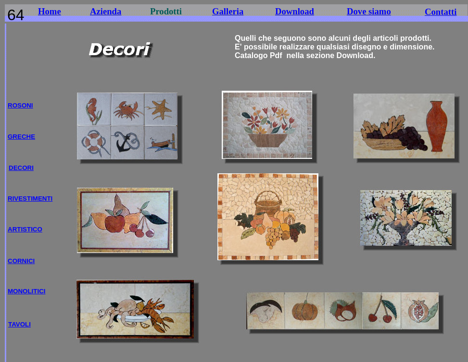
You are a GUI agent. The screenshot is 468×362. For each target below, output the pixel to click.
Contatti (440, 12)
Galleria (227, 11)
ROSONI (20, 105)
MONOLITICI (26, 291)
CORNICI (21, 261)
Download (294, 11)
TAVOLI (19, 324)
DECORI (21, 167)
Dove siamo (369, 11)
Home (49, 11)
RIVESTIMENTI (30, 198)
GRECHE (21, 136)
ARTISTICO (25, 229)
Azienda (105, 11)
